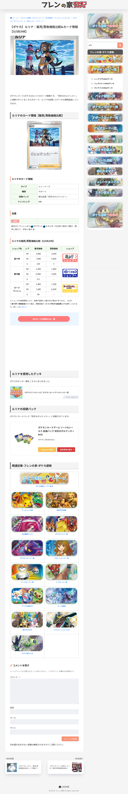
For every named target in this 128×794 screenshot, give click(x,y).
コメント (15, 677)
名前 (12, 708)
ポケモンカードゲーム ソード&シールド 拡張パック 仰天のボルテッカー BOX (56, 432)
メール (13, 718)
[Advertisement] (54, 85)
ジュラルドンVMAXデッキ (104, 83)
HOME (64, 787)
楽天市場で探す (66, 450)
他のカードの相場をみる (44, 319)
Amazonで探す (47, 450)
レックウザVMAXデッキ (103, 79)
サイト (13, 728)
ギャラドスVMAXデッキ (103, 88)
